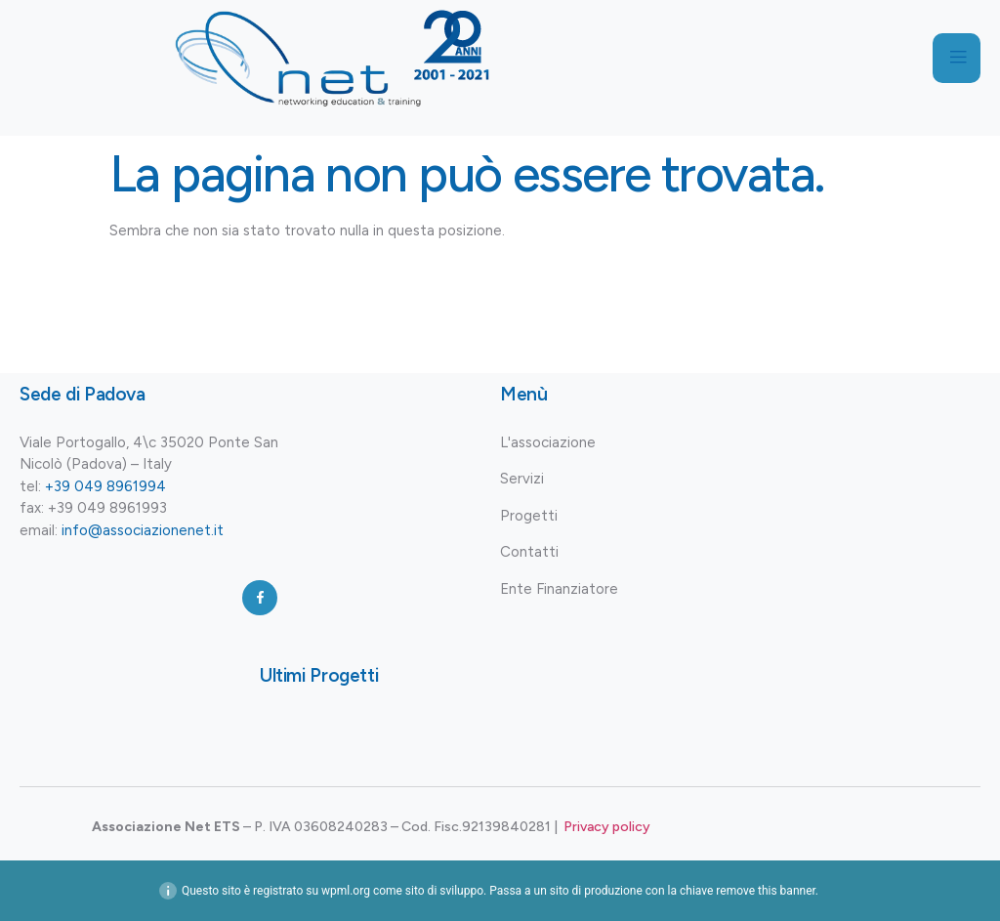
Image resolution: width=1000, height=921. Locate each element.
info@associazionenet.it (143, 530)
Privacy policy (606, 826)
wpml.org (345, 891)
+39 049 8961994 (105, 486)
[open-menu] (956, 58)
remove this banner (765, 891)
